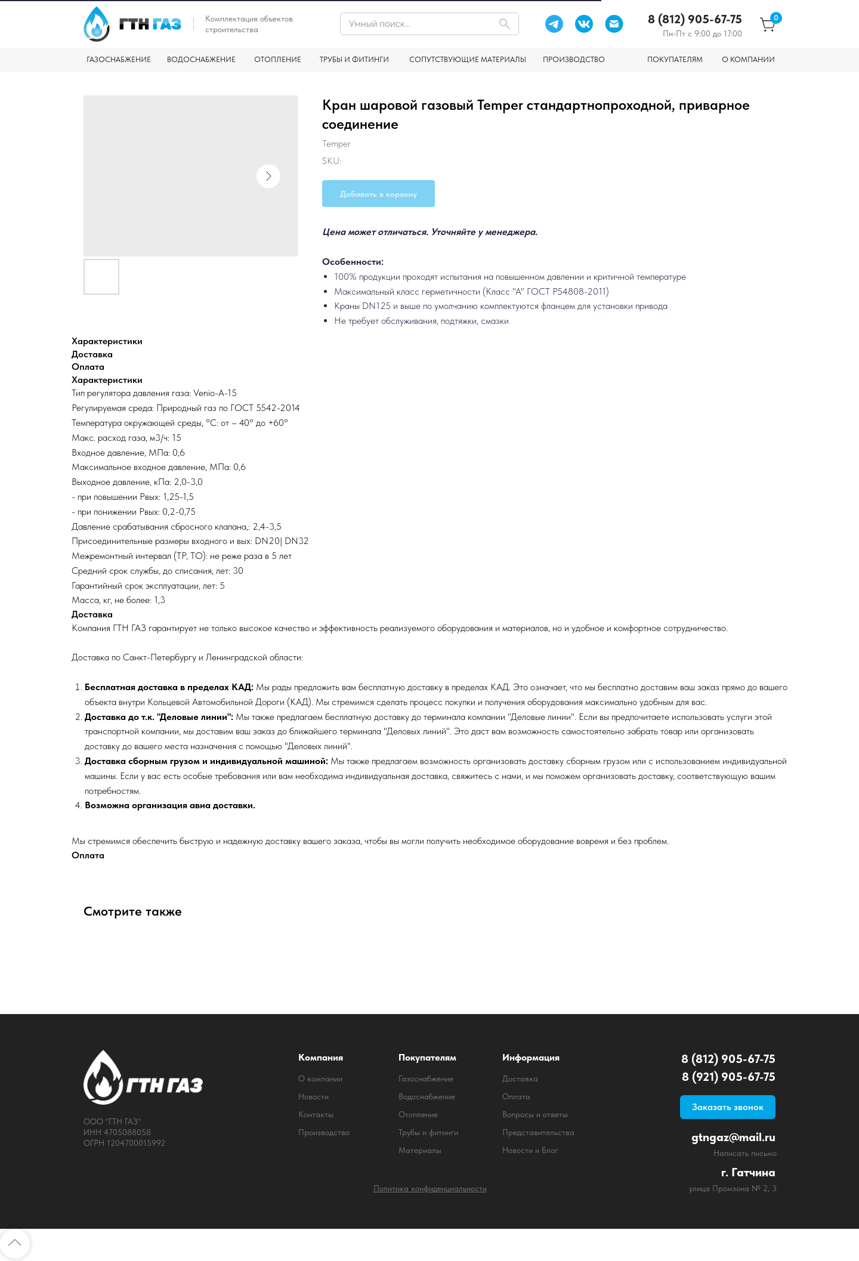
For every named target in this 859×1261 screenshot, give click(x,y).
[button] (727, 1107)
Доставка (520, 1078)
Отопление (418, 1114)
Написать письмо (745, 1153)
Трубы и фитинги (428, 1132)
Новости (313, 1096)
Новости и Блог (530, 1150)
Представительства (538, 1132)
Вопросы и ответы (535, 1114)
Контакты (315, 1114)
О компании (320, 1078)
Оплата (516, 1096)
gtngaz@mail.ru (733, 1137)
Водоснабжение (426, 1096)
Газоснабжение (425, 1078)
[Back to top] (15, 1244)
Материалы (419, 1150)
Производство (324, 1132)
